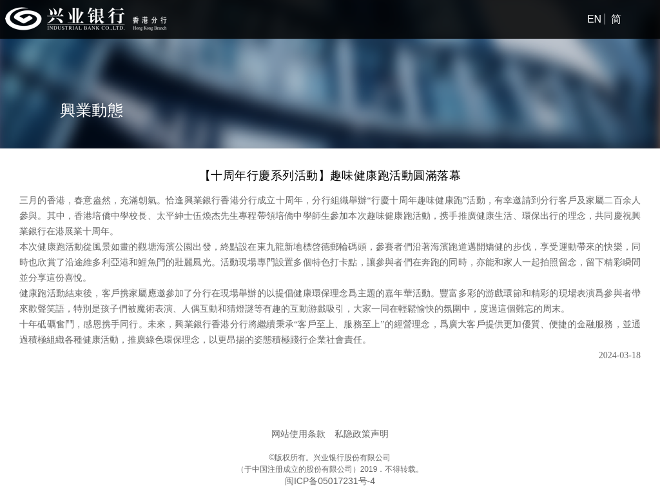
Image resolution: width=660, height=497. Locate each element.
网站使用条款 (298, 434)
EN (594, 19)
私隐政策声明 (362, 434)
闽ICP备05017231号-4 (330, 481)
